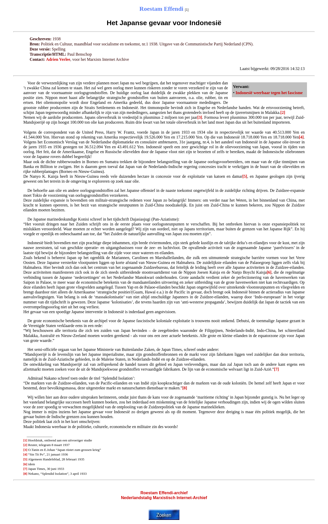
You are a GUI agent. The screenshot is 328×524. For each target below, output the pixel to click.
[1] (25, 440)
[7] (276, 369)
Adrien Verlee (58, 59)
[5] (244, 176)
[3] (199, 117)
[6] (269, 272)
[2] (282, 112)
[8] (184, 388)
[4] (301, 137)
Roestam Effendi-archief (164, 493)
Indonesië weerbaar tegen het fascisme (269, 93)
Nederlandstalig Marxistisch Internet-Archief (164, 498)
